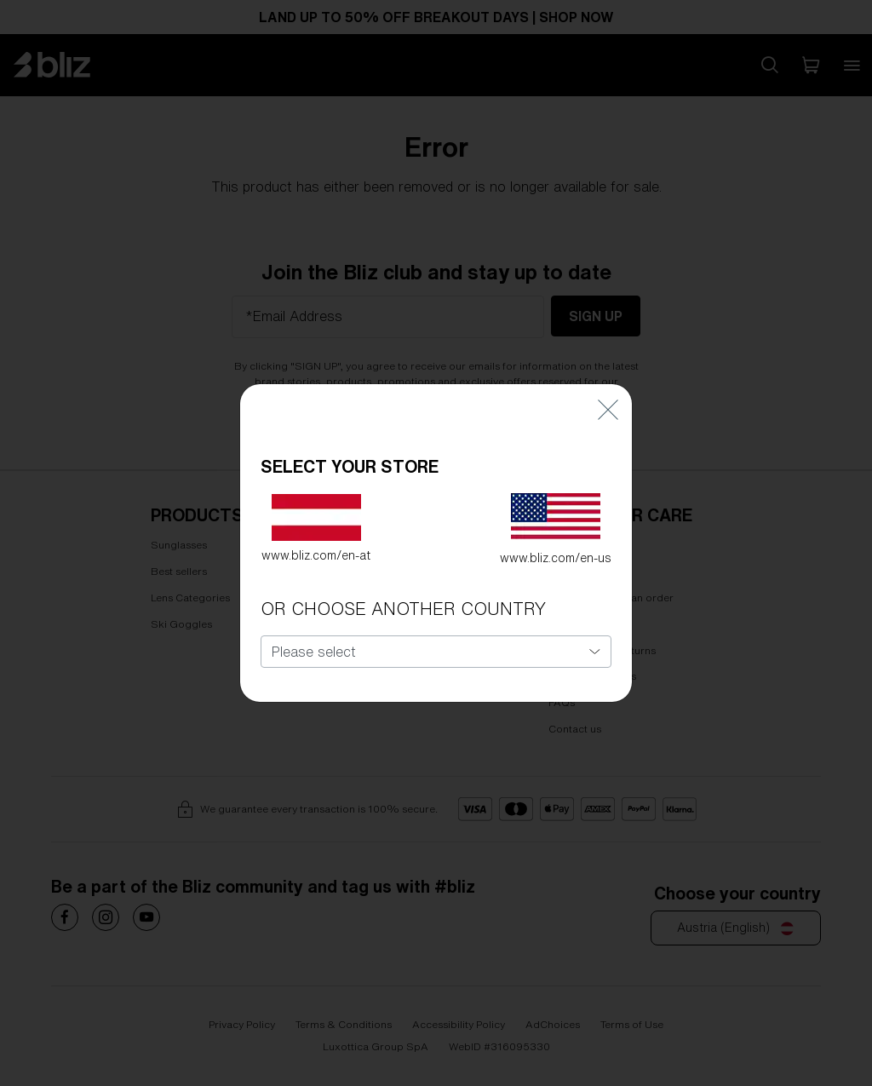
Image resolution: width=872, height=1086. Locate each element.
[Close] (608, 370)
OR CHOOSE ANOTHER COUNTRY (403, 570)
